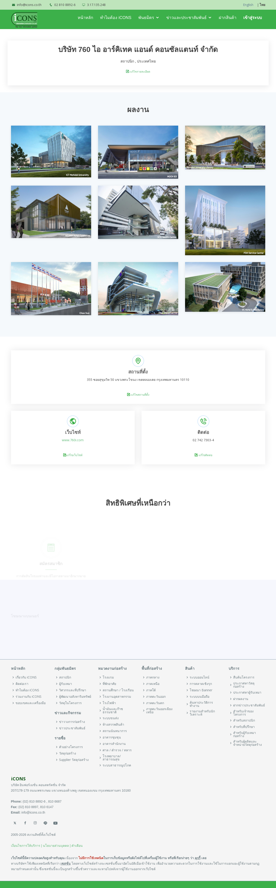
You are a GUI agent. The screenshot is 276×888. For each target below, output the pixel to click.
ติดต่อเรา (22, 683)
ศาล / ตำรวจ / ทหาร (117, 750)
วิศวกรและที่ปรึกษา (72, 690)
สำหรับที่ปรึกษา (244, 726)
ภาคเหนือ (152, 683)
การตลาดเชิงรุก (201, 683)
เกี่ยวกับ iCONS (26, 677)
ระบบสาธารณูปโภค (117, 765)
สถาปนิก (65, 677)
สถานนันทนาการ (115, 731)
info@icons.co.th (29, 5)
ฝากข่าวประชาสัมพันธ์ (249, 705)
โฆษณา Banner (201, 690)
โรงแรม (108, 677)
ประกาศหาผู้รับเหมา (247, 692)
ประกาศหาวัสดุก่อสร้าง (243, 685)
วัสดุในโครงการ (70, 703)
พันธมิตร (146, 17)
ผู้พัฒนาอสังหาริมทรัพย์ (75, 696)
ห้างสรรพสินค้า (113, 724)
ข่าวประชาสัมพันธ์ (72, 728)
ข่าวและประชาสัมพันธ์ (186, 17)
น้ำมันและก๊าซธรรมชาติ (113, 710)
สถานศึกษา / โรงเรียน (118, 690)
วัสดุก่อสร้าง (67, 753)
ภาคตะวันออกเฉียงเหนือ (159, 710)
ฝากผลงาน (240, 698)
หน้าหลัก (85, 17)
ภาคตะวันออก (156, 696)
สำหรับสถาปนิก (244, 720)
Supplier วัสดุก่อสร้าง (74, 759)
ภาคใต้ (151, 690)
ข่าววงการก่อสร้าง (72, 721)
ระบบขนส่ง (111, 718)
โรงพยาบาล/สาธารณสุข (112, 758)
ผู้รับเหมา (65, 683)
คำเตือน (77, 845)
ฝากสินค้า (227, 17)
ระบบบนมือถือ (199, 696)
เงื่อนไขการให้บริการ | (26, 845)
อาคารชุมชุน (112, 737)
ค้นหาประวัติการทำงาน (201, 704)
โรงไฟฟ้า (109, 703)
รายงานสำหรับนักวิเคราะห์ (202, 713)
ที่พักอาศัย (109, 683)
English (248, 5)
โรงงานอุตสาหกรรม (117, 696)
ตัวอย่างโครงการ (71, 747)
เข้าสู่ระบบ (252, 17)
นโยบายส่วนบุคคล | (57, 845)
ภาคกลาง (152, 677)
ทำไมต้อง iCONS (115, 17)
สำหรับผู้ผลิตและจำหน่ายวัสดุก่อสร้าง (247, 743)
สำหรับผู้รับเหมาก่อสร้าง (244, 734)
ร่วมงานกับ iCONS (28, 696)
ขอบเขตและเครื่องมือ (31, 703)
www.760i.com (73, 440)
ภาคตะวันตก (155, 703)
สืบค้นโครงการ (243, 677)
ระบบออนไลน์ (199, 677)
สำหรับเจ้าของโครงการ (243, 713)
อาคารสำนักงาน (114, 743)
